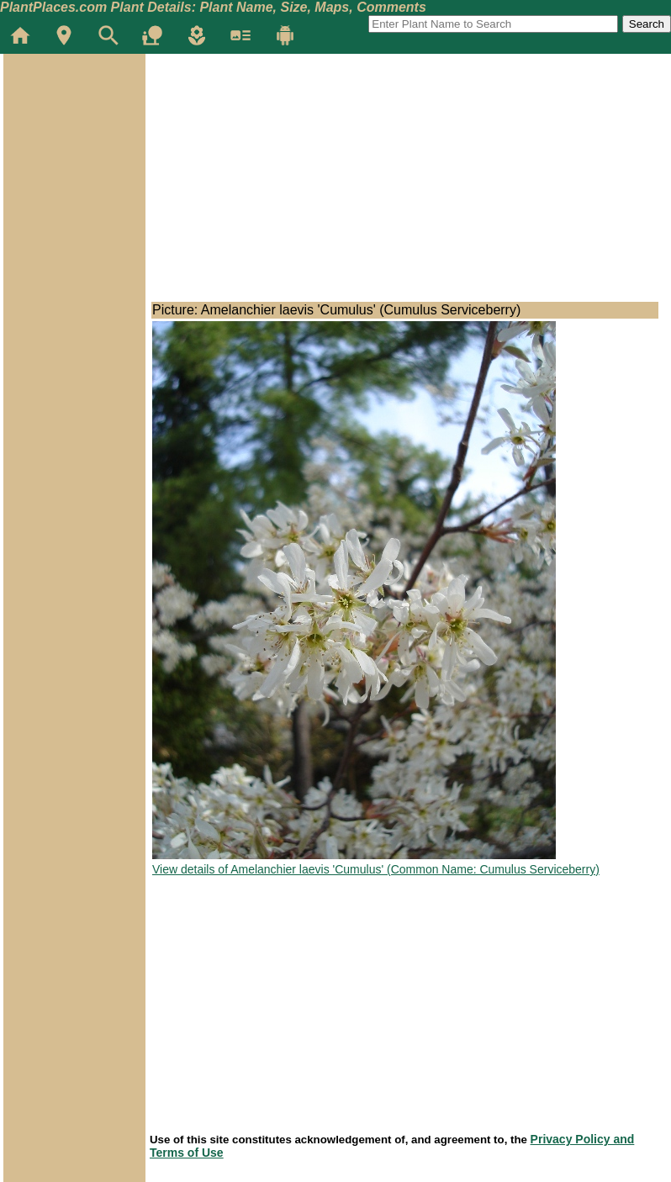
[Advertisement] (74, 155)
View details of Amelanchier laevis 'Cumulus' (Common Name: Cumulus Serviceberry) (376, 869)
